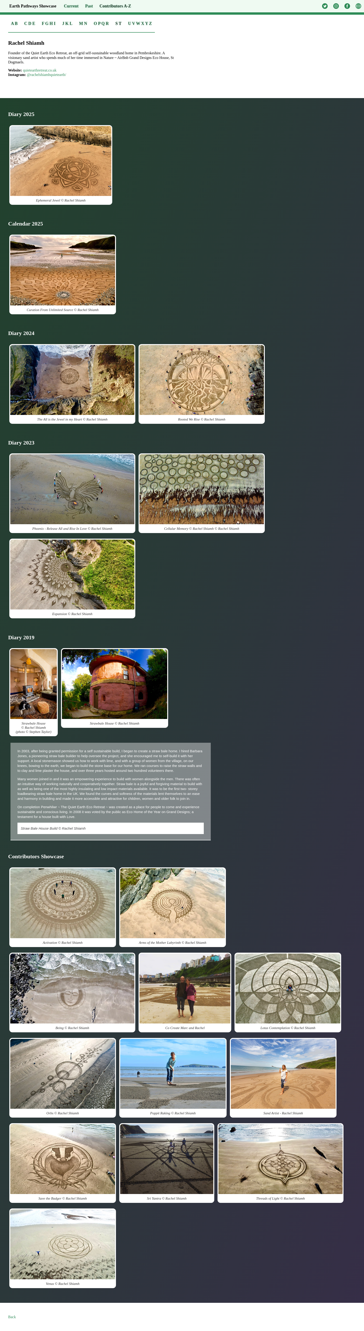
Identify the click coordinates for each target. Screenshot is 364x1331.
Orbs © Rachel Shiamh (62, 1077)
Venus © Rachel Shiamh (62, 1247)
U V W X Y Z (140, 23)
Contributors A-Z (115, 6)
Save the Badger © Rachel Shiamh (62, 1162)
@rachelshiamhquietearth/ (46, 75)
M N (83, 23)
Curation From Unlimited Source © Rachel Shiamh (62, 274)
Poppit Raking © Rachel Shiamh (173, 1077)
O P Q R (101, 23)
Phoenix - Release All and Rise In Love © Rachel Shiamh (72, 492)
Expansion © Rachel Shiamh (72, 578)
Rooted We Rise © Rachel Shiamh (201, 383)
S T (118, 23)
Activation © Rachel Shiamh (62, 906)
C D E (29, 23)
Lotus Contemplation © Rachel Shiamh (287, 992)
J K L (67, 23)
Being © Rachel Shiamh (72, 992)
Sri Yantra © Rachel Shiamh (166, 1162)
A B (14, 23)
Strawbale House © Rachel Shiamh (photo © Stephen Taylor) (33, 691)
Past (89, 6)
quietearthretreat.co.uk (40, 70)
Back (12, 1317)
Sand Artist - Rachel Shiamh (283, 1077)
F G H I (49, 23)
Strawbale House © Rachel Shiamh (114, 687)
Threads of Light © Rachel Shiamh (280, 1162)
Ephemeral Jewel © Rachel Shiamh (60, 164)
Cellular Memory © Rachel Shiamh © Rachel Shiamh (201, 492)
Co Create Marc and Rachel (184, 992)
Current (71, 6)
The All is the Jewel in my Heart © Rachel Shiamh (72, 383)
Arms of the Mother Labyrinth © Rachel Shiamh (172, 906)
